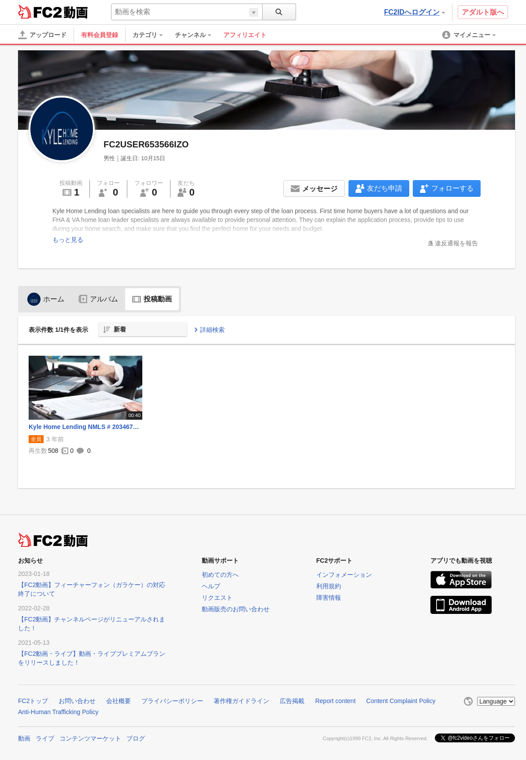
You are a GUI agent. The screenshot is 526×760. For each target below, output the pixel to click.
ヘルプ (211, 586)
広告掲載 (292, 700)
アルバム (98, 299)
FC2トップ (33, 700)
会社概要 (118, 700)
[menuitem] (152, 34)
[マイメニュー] (469, 34)
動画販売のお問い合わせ (236, 609)
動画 (24, 738)
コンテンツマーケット (90, 738)
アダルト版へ (483, 12)
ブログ (135, 738)
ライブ (45, 738)
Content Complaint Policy (400, 700)
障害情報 (328, 597)
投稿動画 (152, 299)
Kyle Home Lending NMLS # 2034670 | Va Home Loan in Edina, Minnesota (85, 426)
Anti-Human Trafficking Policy (58, 711)
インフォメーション (344, 574)
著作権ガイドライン (241, 700)
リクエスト (217, 597)
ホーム (45, 299)
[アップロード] (42, 34)
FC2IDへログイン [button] (414, 12)
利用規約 (328, 586)
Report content (335, 700)
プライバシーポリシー (172, 700)
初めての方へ (220, 574)
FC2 (40, 11)
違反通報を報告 (456, 243)
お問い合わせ (77, 700)
